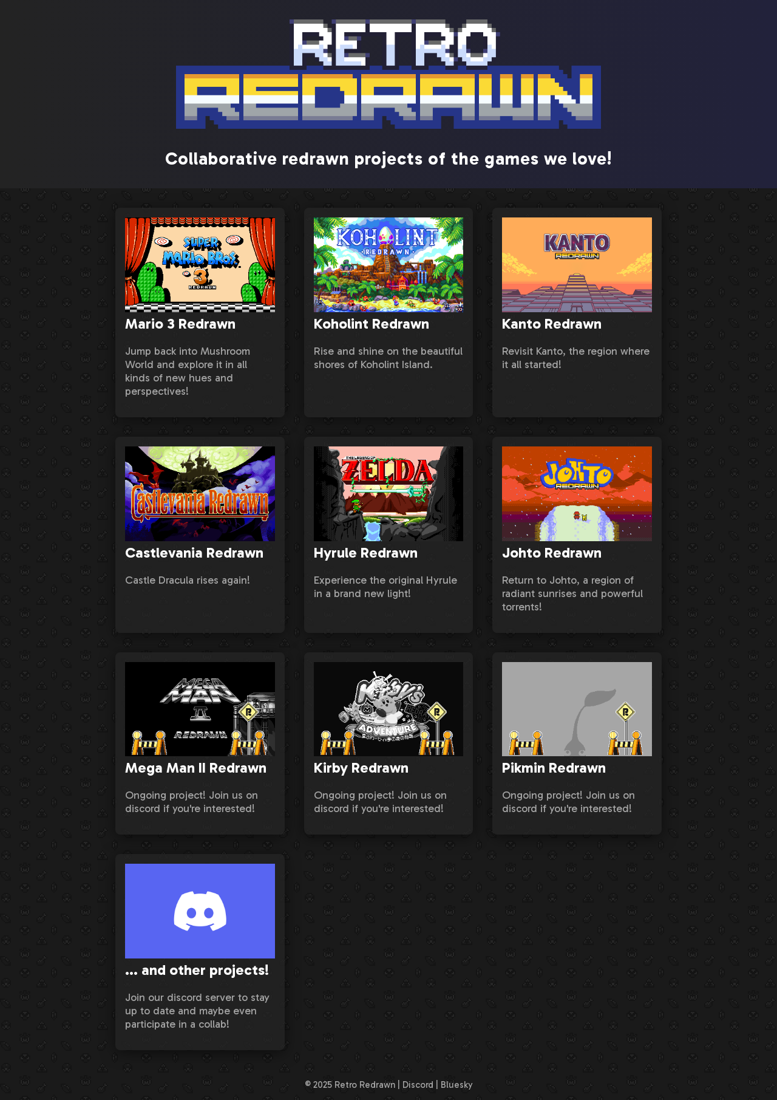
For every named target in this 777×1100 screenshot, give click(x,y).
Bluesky (457, 1084)
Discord (417, 1084)
